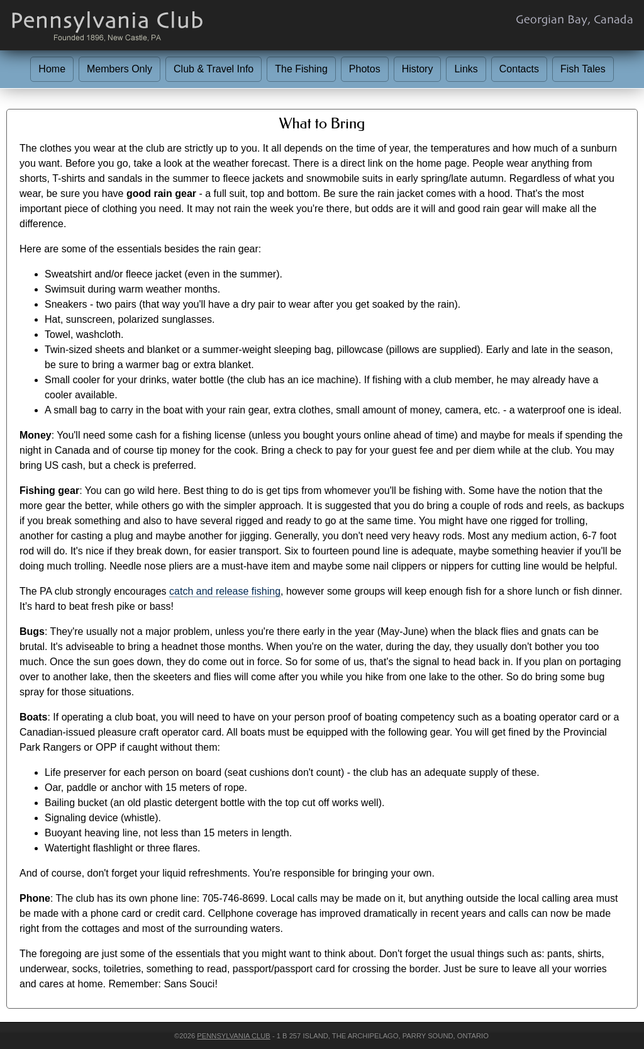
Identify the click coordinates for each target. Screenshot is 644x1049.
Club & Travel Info (213, 69)
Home (51, 69)
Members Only (119, 69)
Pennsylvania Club (233, 1036)
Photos (364, 69)
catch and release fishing (224, 591)
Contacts (519, 69)
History (417, 69)
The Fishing (301, 69)
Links (465, 69)
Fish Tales (583, 69)
